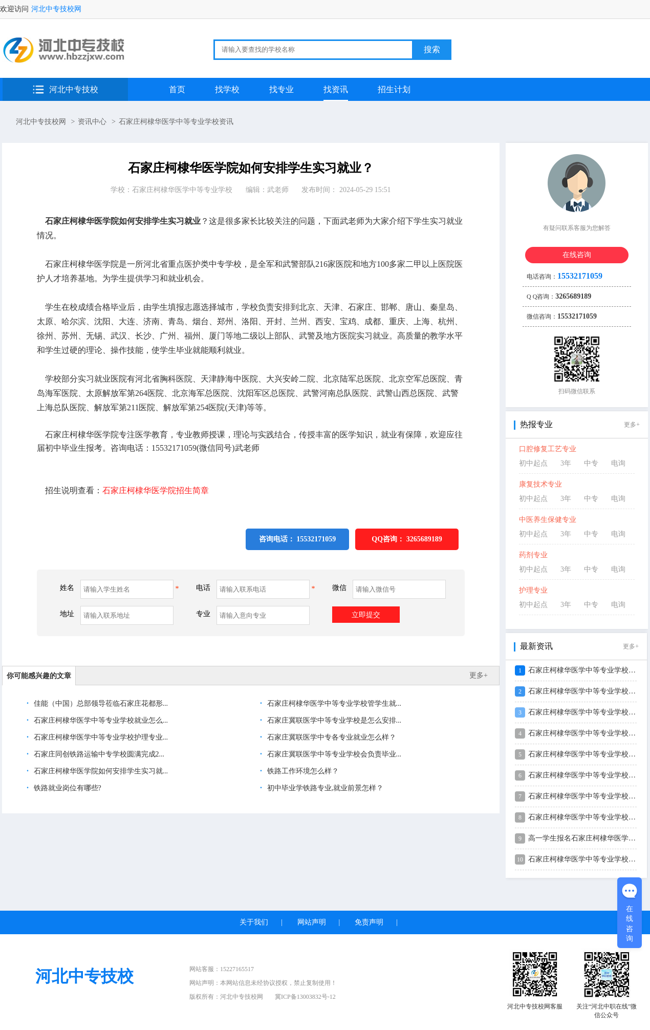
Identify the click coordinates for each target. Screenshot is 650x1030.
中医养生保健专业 (547, 519)
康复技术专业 (540, 484)
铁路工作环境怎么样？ (302, 771)
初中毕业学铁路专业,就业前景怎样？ (324, 788)
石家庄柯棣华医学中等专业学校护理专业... (100, 737)
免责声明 (369, 922)
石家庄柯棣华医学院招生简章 (155, 490)
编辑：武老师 (267, 190)
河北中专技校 (73, 89)
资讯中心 (92, 121)
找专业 (281, 89)
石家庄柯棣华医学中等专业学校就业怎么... (100, 720)
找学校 (227, 89)
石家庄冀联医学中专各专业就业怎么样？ (330, 737)
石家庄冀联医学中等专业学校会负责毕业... (333, 754)
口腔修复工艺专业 (547, 449)
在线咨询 (576, 255)
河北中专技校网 (56, 9)
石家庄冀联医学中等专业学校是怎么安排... (333, 720)
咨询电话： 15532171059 (297, 539)
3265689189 (424, 539)
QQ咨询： (407, 539)
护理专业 (533, 590)
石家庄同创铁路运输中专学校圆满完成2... (98, 754)
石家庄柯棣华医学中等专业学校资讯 (176, 121)
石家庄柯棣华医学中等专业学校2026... (588, 691)
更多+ (478, 675)
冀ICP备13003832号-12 (305, 996)
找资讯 (335, 89)
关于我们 (254, 922)
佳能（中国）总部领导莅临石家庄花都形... (100, 703)
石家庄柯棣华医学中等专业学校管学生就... (333, 703)
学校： (171, 190)
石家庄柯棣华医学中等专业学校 (182, 190)
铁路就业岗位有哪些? (66, 788)
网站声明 (311, 922)
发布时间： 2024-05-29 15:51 (346, 190)
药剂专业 (533, 555)
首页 (177, 89)
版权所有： (226, 996)
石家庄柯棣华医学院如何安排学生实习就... (100, 771)
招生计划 (394, 89)
